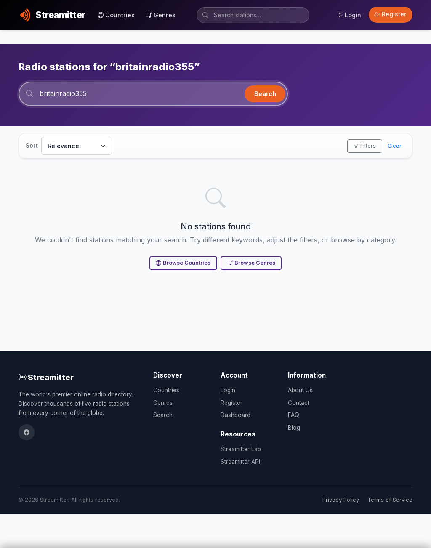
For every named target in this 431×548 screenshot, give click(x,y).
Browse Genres (251, 263)
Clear (395, 146)
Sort (32, 145)
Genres (161, 15)
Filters (364, 146)
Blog (294, 427)
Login (349, 15)
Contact (298, 402)
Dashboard (235, 415)
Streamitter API (240, 461)
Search (265, 93)
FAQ (293, 415)
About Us (300, 390)
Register (390, 14)
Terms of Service (389, 500)
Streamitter (46, 377)
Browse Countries (183, 263)
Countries (116, 15)
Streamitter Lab (241, 449)
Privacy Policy (340, 500)
